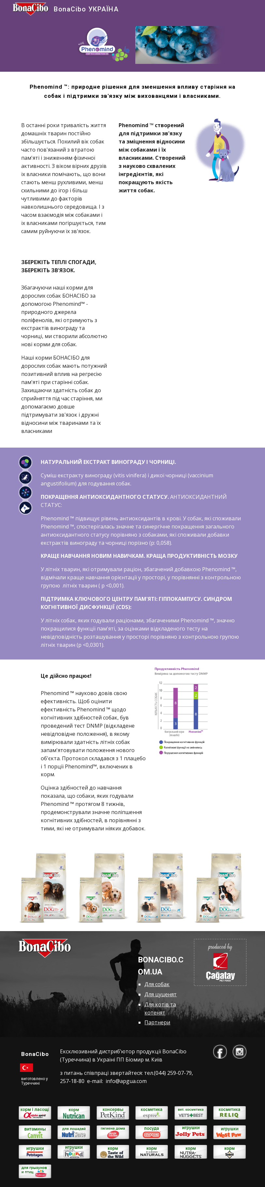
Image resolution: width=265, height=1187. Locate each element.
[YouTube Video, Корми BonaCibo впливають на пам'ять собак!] (181, 290)
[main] (132, 91)
